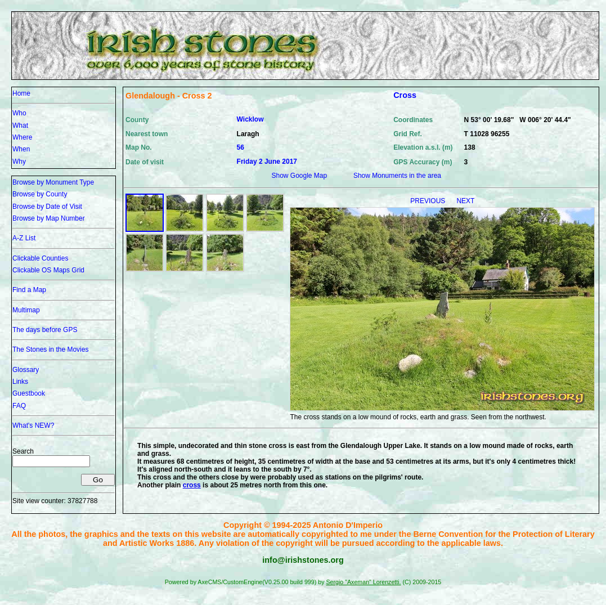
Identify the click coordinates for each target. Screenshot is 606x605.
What (20, 125)
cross (192, 485)
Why (19, 161)
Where (22, 137)
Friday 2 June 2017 (267, 161)
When (21, 149)
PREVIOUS (428, 201)
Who (19, 113)
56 (240, 147)
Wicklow (250, 119)
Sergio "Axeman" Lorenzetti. (363, 582)
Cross (404, 95)
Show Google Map (299, 176)
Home (21, 93)
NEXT (465, 201)
